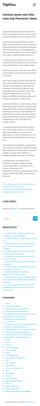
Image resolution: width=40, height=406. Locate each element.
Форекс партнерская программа (18, 391)
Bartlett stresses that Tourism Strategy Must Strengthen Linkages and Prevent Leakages (19, 246)
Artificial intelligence (13, 306)
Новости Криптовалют (14, 381)
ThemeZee (30, 402)
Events (8, 342)
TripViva (9, 5)
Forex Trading (11, 350)
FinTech (8, 345)
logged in (16, 208)
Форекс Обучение (13, 389)
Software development (14, 368)
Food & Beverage (12, 347)
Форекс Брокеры (12, 386)
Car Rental (9, 321)
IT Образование (12, 355)
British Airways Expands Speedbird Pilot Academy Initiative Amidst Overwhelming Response (19, 279)
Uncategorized (11, 378)
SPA (7, 370)
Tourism (9, 376)
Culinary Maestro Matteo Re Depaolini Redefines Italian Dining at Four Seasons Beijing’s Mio (18, 287)
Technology (10, 373)
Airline (8, 303)
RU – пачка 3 (10, 363)
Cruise (5, 22)
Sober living (10, 365)
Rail (7, 360)
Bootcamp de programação (16, 319)
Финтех (8, 383)
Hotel (8, 352)
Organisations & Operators (16, 358)
